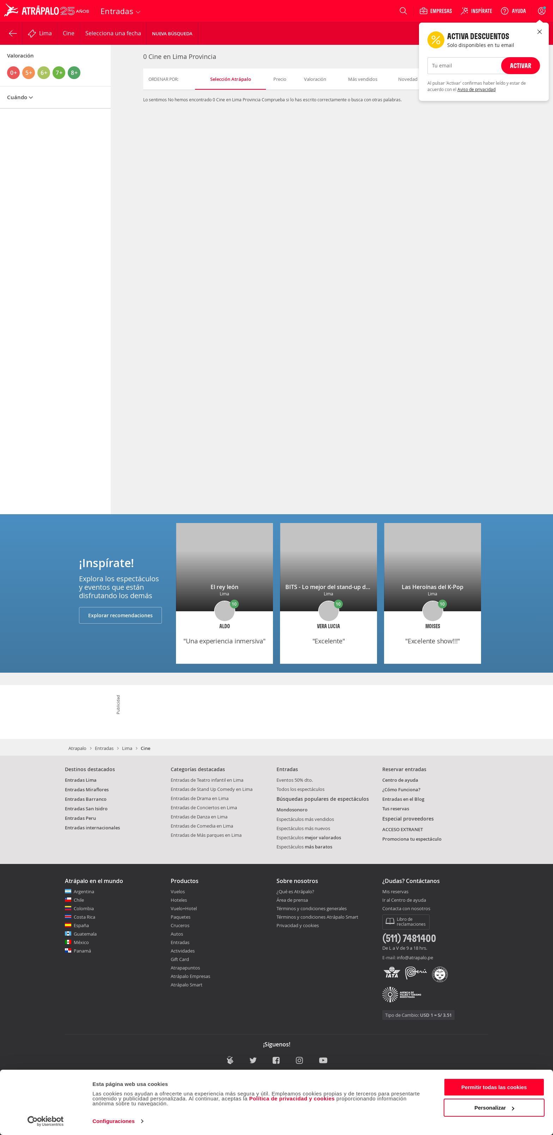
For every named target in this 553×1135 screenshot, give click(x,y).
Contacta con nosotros (406, 909)
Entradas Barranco (86, 799)
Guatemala (85, 934)
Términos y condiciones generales (311, 908)
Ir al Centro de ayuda (404, 900)
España (81, 925)
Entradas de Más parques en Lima (206, 835)
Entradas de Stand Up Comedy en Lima (212, 789)
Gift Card (180, 959)
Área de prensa (292, 900)
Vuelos (178, 891)
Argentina (84, 891)
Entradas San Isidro (86, 808)
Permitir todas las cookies (494, 1087)
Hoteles (179, 900)
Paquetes (180, 917)
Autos (177, 934)
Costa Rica (84, 917)
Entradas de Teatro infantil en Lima (207, 780)
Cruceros (180, 925)
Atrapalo (77, 748)
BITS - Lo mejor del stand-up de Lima (334, 587)
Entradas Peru (80, 818)
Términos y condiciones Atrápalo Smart (317, 917)
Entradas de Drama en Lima (200, 798)
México (81, 942)
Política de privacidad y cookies (292, 1098)
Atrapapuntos (185, 968)
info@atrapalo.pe (415, 957)
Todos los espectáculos (300, 789)
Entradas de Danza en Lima (199, 816)
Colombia (84, 908)
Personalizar (494, 1108)
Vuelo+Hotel (184, 908)
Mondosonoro (292, 809)
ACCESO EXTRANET (402, 829)
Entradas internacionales (92, 827)
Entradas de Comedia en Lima (202, 826)
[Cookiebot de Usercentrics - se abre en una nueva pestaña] (46, 1121)
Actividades (183, 951)
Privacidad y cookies (297, 925)
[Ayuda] (513, 11)
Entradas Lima (81, 780)
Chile (79, 900)
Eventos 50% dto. (294, 780)
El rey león (224, 587)
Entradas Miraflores (87, 789)
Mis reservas (395, 892)
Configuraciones (113, 1121)
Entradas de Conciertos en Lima (204, 807)
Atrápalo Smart (186, 984)
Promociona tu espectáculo (412, 839)
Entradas (104, 748)
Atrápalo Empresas (190, 976)
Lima (127, 748)
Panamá (82, 951)
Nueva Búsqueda (172, 33)
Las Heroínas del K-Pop (432, 587)
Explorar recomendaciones (120, 615)
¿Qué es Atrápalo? (295, 891)
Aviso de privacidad (476, 89)
